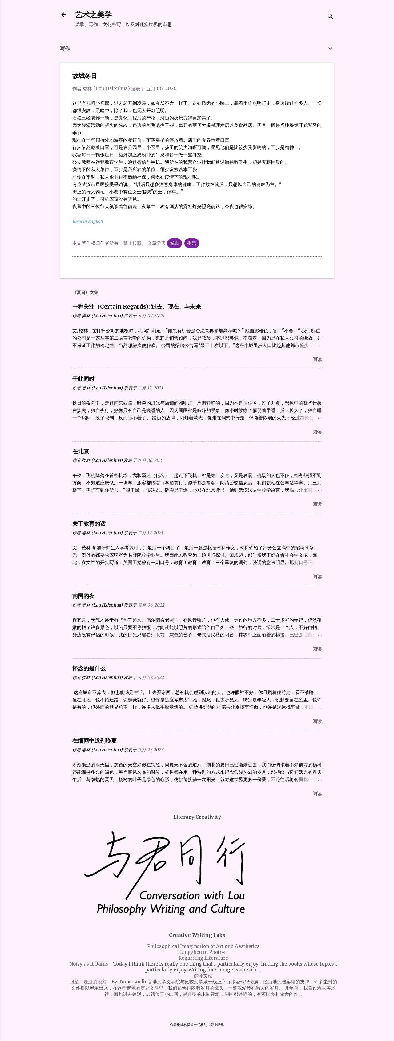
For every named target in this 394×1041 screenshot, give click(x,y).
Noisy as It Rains (89, 964)
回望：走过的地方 (88, 982)
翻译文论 (203, 975)
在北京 (80, 451)
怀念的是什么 (89, 668)
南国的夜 (83, 595)
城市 (174, 243)
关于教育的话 (89, 523)
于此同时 (83, 378)
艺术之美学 (93, 14)
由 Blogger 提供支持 (197, 1012)
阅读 (317, 359)
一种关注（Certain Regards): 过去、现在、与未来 (136, 306)
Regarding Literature (203, 958)
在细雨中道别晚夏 (94, 740)
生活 (191, 243)
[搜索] (330, 16)
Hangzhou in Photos (201, 952)
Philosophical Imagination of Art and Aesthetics (203, 946)
